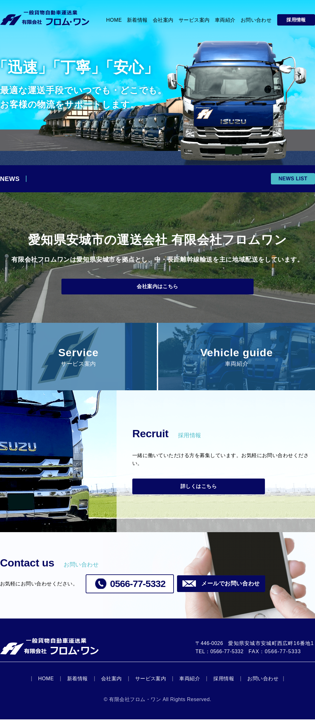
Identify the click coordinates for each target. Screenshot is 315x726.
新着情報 (77, 685)
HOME (46, 685)
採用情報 (223, 685)
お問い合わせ (262, 685)
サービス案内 (150, 685)
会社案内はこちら (157, 288)
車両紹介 (189, 685)
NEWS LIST (292, 178)
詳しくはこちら (182, 491)
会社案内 (111, 685)
